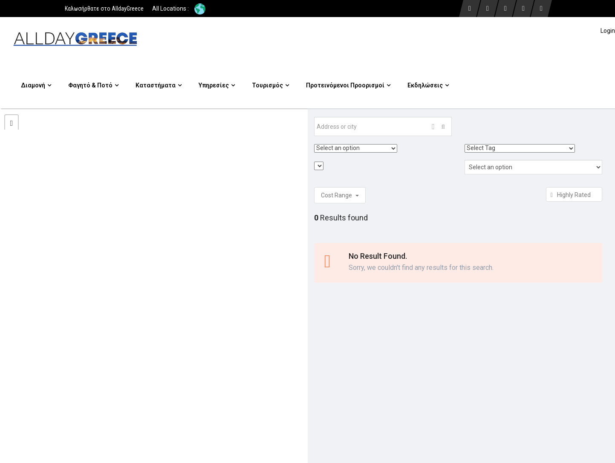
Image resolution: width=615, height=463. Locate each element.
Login (608, 30)
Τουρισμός (270, 85)
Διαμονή (36, 85)
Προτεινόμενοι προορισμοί (348, 85)
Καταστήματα (159, 85)
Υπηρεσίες (217, 85)
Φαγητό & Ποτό (93, 85)
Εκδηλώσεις (428, 85)
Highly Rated (574, 194)
